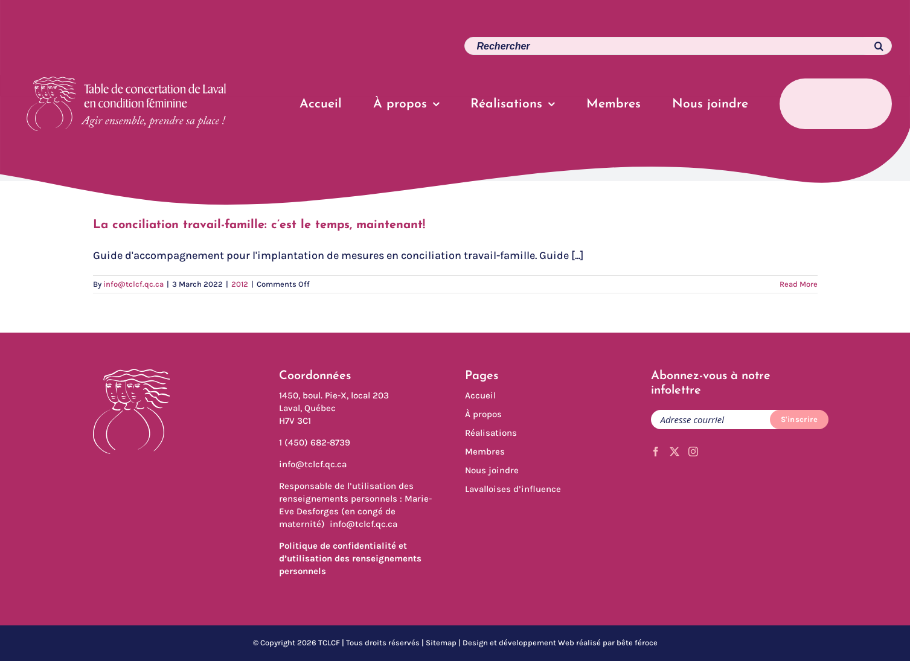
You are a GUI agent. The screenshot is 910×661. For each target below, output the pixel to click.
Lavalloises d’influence (513, 489)
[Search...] (678, 46)
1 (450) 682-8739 (314, 442)
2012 (239, 284)
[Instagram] (693, 451)
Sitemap (441, 642)
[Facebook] (656, 451)
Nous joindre (492, 470)
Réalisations (491, 432)
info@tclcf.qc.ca (133, 284)
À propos (483, 414)
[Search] (872, 46)
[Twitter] (674, 451)
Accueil (480, 395)
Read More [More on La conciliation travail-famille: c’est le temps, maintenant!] (799, 284)
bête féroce (637, 642)
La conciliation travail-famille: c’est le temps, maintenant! (259, 225)
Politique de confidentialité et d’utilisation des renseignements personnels (350, 558)
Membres (485, 451)
